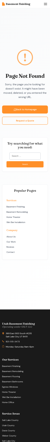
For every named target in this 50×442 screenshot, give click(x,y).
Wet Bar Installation (15, 222)
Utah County (8, 425)
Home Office (8, 402)
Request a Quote (25, 120)
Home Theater (13, 217)
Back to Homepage (25, 109)
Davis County (8, 430)
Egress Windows (10, 386)
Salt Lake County (10, 420)
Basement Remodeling (17, 212)
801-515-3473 (13, 341)
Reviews (10, 247)
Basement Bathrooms (12, 381)
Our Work (11, 241)
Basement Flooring (11, 376)
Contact (10, 252)
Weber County (9, 435)
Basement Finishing (16, 4)
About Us (11, 236)
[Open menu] (45, 4)
